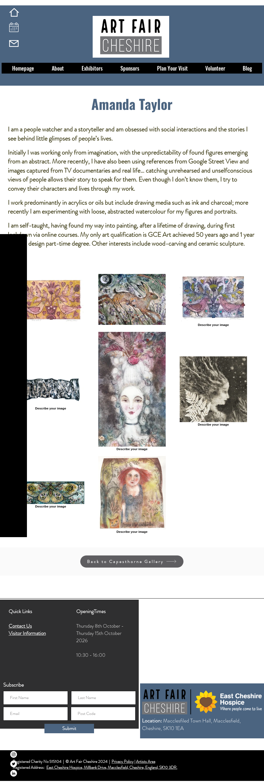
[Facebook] (13, 745)
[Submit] (69, 728)
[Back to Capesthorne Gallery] (131, 561)
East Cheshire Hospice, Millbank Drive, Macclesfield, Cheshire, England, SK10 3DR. (111, 767)
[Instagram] (13, 754)
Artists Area (145, 761)
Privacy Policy (123, 761)
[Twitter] (13, 763)
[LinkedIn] (13, 773)
